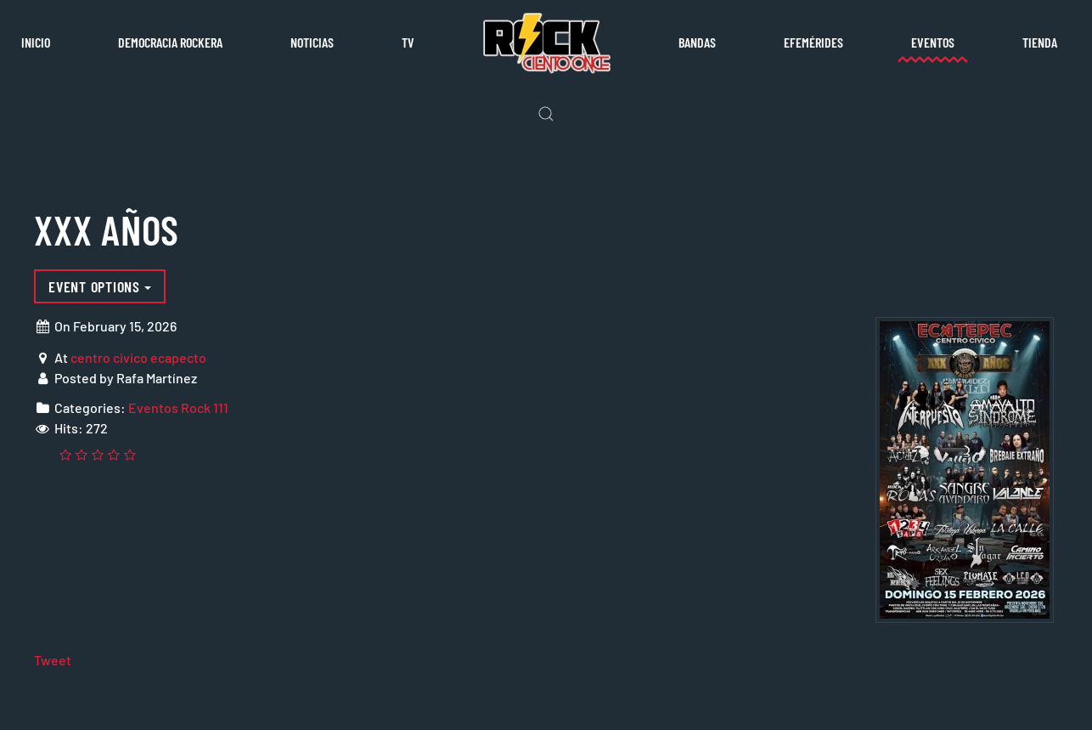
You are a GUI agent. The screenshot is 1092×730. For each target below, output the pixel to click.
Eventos (932, 42)
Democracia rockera (170, 42)
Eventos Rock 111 (178, 407)
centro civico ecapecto (138, 357)
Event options (99, 286)
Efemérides (813, 42)
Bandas (697, 42)
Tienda (1039, 42)
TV (408, 42)
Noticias (312, 42)
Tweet (52, 660)
